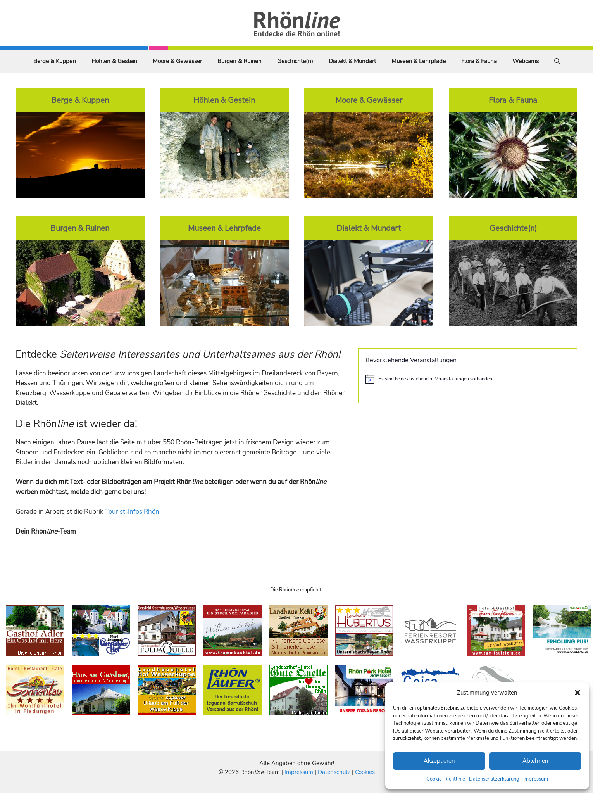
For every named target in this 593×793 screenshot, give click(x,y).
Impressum (535, 779)
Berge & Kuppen (54, 61)
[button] (577, 692)
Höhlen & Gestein (114, 61)
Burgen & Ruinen (239, 61)
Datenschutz (334, 772)
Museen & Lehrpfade (418, 61)
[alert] (467, 379)
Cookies (365, 772)
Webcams (525, 61)
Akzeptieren (439, 761)
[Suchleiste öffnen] (557, 61)
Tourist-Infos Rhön (132, 511)
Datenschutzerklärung (494, 779)
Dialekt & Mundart (352, 61)
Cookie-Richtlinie (445, 779)
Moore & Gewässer (177, 61)
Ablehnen (535, 761)
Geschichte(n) (295, 61)
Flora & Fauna (479, 61)
